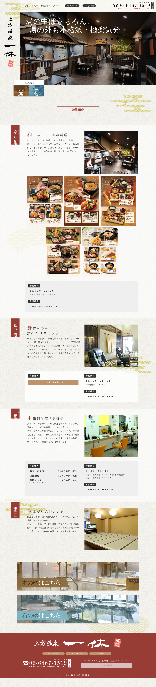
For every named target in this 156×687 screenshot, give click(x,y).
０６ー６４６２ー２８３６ (99, 490)
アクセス (57, 6)
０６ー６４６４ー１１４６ (99, 396)
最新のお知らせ (72, 6)
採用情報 (100, 662)
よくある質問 (89, 6)
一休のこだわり (30, 6)
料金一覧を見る (53, 382)
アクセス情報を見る (106, 674)
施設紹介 (45, 6)
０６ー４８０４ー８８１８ (43, 306)
